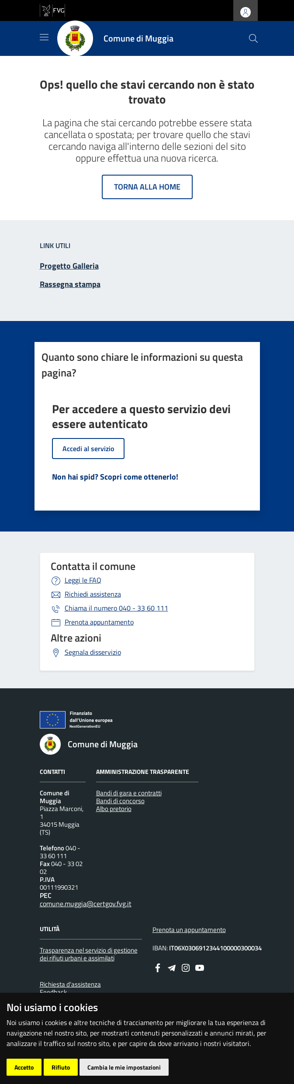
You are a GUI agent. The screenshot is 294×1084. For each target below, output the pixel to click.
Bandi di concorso (120, 801)
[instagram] (185, 967)
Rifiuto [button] (61, 1067)
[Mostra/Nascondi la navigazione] (44, 37)
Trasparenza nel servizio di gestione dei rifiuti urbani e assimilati (89, 954)
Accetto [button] (24, 1067)
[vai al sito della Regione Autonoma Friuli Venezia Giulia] (52, 9)
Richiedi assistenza (93, 594)
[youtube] (199, 967)
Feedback (53, 992)
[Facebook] (157, 967)
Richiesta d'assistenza (70, 984)
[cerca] (253, 38)
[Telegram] (171, 967)
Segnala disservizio (93, 652)
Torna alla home (147, 187)
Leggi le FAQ (83, 580)
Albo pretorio (113, 809)
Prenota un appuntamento (189, 930)
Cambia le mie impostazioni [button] (124, 1067)
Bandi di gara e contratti (129, 793)
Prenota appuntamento (99, 622)
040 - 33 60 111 (116, 608)
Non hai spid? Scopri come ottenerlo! (115, 477)
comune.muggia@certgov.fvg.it (85, 903)
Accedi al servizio (88, 448)
